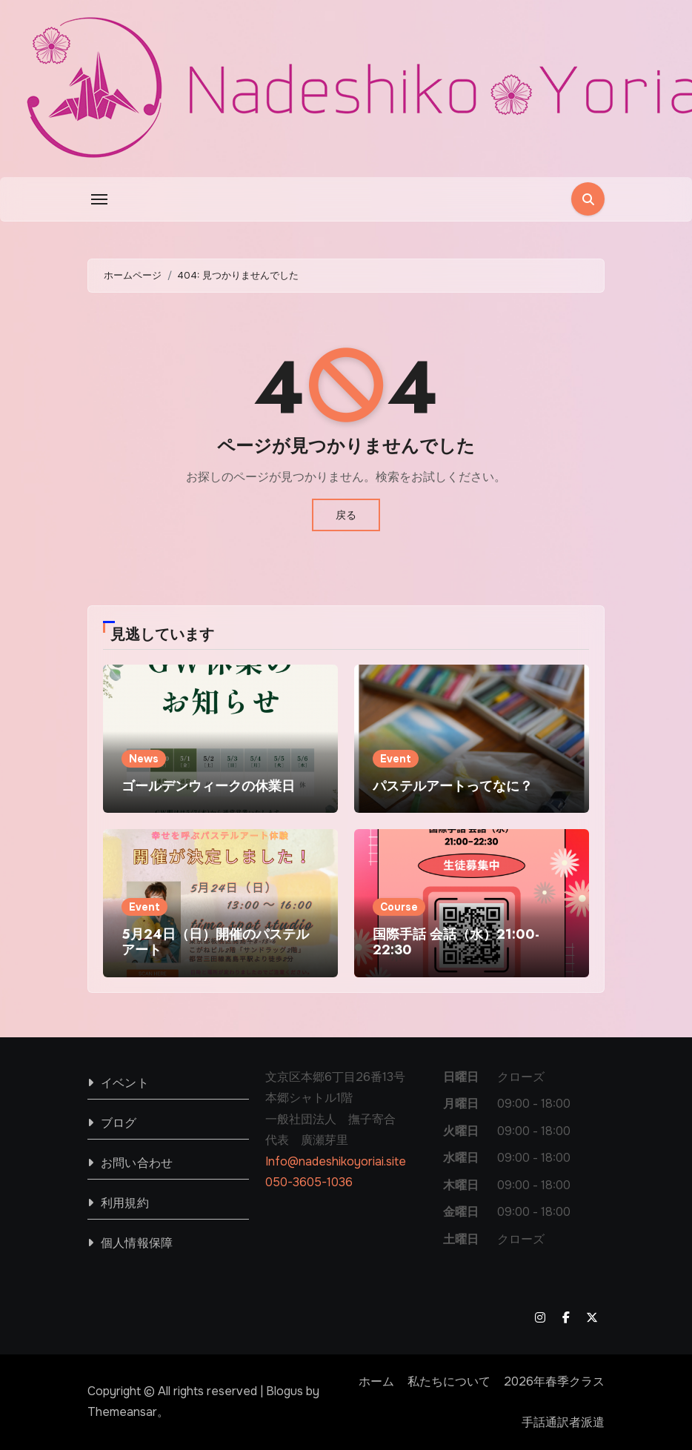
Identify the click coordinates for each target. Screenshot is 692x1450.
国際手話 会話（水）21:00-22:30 (456, 942)
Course (399, 907)
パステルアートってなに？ (453, 786)
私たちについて (448, 1381)
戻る (346, 515)
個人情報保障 (137, 1243)
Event (395, 758)
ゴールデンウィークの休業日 (208, 786)
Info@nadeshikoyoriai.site (335, 1161)
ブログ (119, 1123)
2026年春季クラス (554, 1381)
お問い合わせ (137, 1163)
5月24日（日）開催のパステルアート (215, 942)
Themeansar (122, 1412)
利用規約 (125, 1203)
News (144, 758)
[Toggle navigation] (99, 199)
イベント (125, 1083)
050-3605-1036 (309, 1182)
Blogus (284, 1391)
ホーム (376, 1381)
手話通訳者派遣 (563, 1422)
